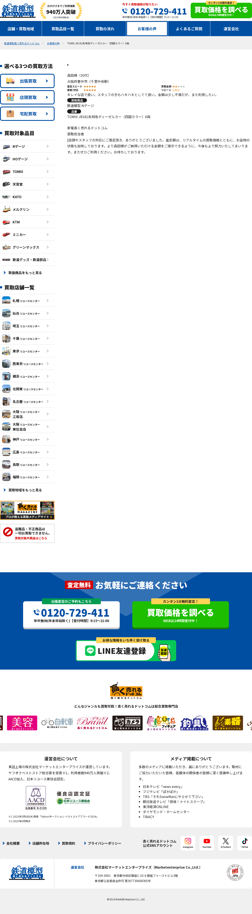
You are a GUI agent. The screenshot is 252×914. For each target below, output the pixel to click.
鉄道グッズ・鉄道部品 (24, 259)
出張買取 (21, 81)
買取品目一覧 (62, 28)
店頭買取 (21, 97)
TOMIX (12, 171)
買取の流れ (105, 28)
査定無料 (79, 585)
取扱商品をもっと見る (25, 272)
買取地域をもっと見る (25, 489)
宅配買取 (21, 113)
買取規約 (68, 843)
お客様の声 (147, 28)
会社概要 (13, 843)
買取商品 (77, 100)
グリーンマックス (20, 247)
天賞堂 (12, 184)
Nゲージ (13, 146)
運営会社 (231, 28)
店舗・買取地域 (21, 28)
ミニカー (14, 234)
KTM (11, 222)
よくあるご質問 (189, 28)
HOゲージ (15, 159)
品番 (74, 111)
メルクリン (15, 209)
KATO (11, 197)
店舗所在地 (40, 843)
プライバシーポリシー (104, 843)
